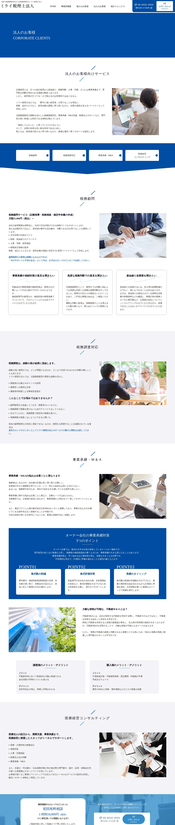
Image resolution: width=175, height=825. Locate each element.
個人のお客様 (82, 6)
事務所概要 (66, 6)
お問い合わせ (165, 6)
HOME (53, 6)
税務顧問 (33, 155)
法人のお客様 (100, 6)
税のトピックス (118, 6)
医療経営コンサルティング (142, 155)
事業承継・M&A (105, 155)
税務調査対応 (69, 155)
